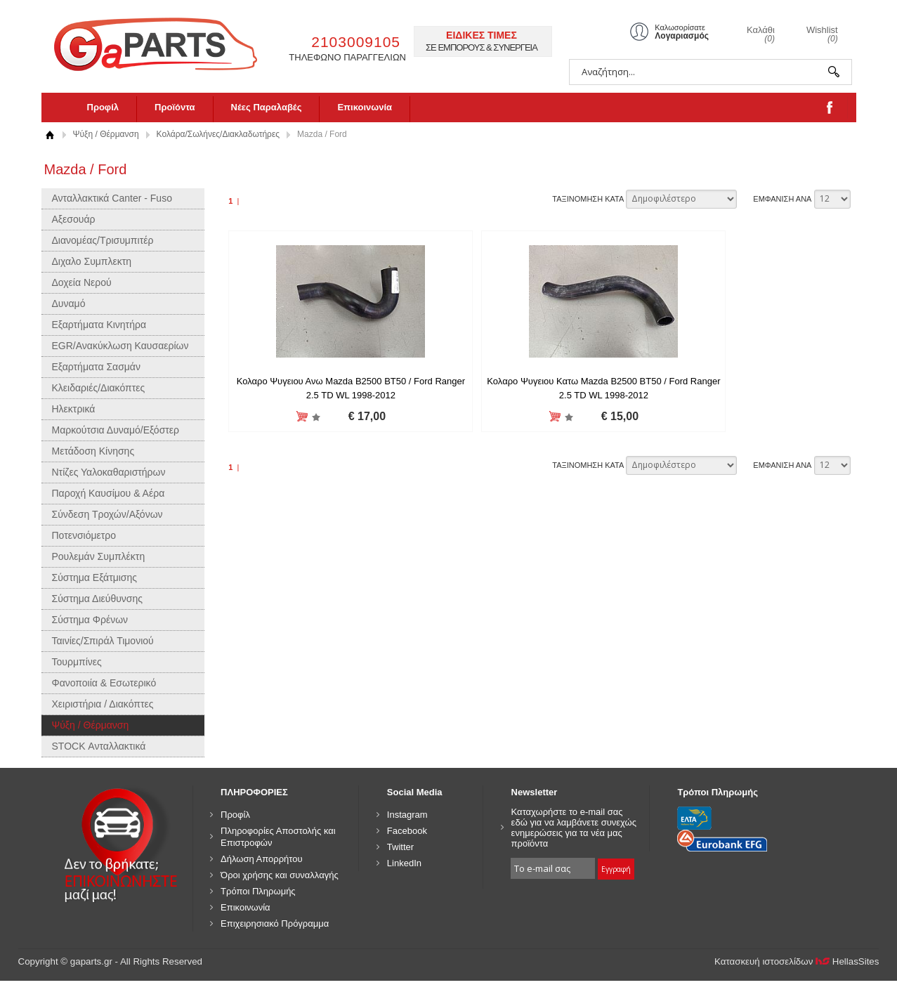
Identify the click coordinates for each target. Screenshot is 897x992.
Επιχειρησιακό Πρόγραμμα (275, 923)
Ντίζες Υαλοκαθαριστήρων (109, 472)
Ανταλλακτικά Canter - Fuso (112, 198)
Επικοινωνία (364, 107)
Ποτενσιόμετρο (84, 535)
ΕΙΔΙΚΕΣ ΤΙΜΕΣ (481, 35)
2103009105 (355, 42)
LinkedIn (404, 863)
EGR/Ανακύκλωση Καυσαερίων (120, 345)
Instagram (407, 814)
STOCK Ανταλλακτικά (99, 746)
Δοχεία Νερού (82, 282)
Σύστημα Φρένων (90, 619)
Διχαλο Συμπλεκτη (92, 261)
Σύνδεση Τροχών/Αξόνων (107, 514)
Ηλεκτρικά (74, 409)
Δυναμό (69, 303)
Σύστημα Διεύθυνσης (97, 598)
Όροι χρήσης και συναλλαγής (280, 875)
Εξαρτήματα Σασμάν (96, 366)
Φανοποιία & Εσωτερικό (104, 682)
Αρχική (50, 134)
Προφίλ (103, 107)
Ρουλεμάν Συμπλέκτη (98, 556)
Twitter (400, 847)
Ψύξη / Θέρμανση (106, 134)
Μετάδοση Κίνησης (93, 451)
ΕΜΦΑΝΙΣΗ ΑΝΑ (782, 199)
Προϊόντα (175, 107)
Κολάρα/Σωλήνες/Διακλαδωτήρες (218, 134)
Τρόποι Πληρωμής (258, 891)
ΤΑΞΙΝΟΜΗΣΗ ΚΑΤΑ (588, 199)
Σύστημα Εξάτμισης (95, 577)
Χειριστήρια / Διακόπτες (103, 704)
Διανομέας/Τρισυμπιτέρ (103, 240)
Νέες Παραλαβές (266, 107)
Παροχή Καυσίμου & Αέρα (108, 493)
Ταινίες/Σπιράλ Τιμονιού (103, 640)
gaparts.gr (165, 42)
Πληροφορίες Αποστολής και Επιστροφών (278, 836)
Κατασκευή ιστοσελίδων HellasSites (796, 961)
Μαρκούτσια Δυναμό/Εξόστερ (116, 430)
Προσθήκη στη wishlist (294, 417)
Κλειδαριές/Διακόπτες (98, 387)
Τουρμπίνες (77, 661)
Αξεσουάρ (74, 219)
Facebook (407, 830)
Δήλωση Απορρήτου (262, 859)
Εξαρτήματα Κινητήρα (99, 324)
